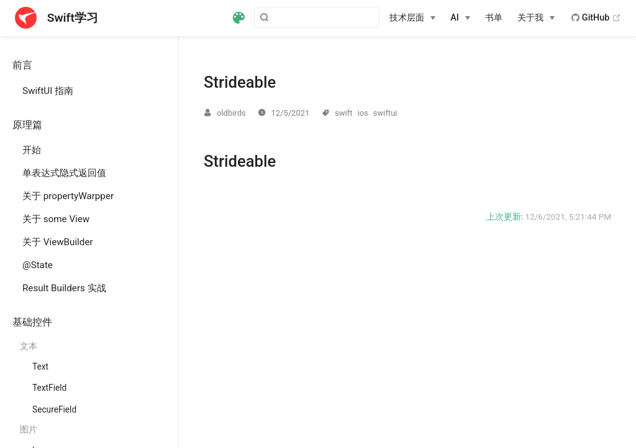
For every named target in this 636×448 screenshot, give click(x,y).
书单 (493, 17)
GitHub (596, 18)
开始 (31, 150)
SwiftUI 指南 (47, 90)
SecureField (54, 409)
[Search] (316, 17)
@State (37, 265)
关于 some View (55, 219)
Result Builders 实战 (64, 288)
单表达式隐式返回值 (64, 173)
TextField (49, 388)
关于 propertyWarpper (68, 196)
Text (40, 366)
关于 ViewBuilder (57, 242)
